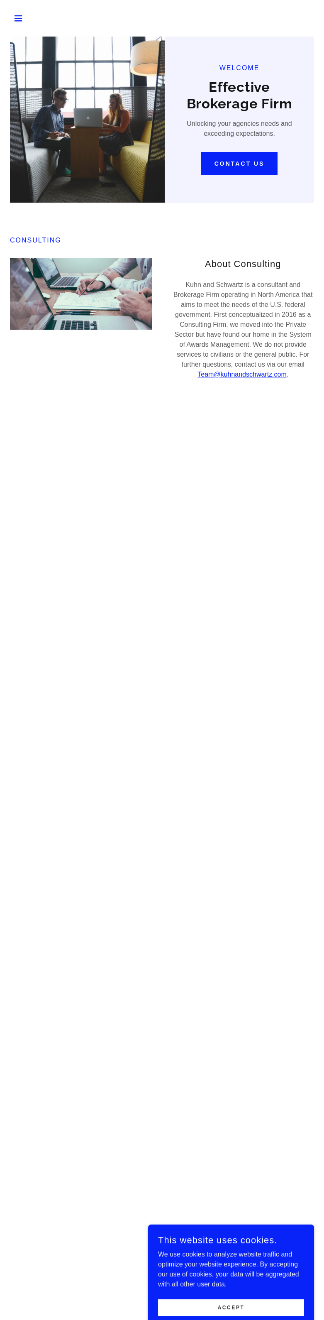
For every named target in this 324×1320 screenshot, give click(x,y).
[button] (33, 18)
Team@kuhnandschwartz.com (242, 374)
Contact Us (239, 163)
